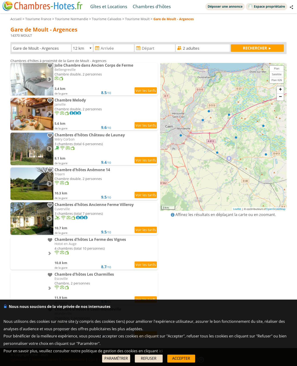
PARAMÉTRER (116, 358)
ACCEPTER (181, 358)
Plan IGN (276, 80)
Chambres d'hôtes (152, 6)
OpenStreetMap (275, 209)
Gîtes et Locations (108, 6)
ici (161, 350)
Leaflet (237, 209)
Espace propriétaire (266, 6)
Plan (276, 68)
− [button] (280, 97)
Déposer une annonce (225, 6)
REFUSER (148, 358)
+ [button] (280, 89)
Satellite (276, 74)
